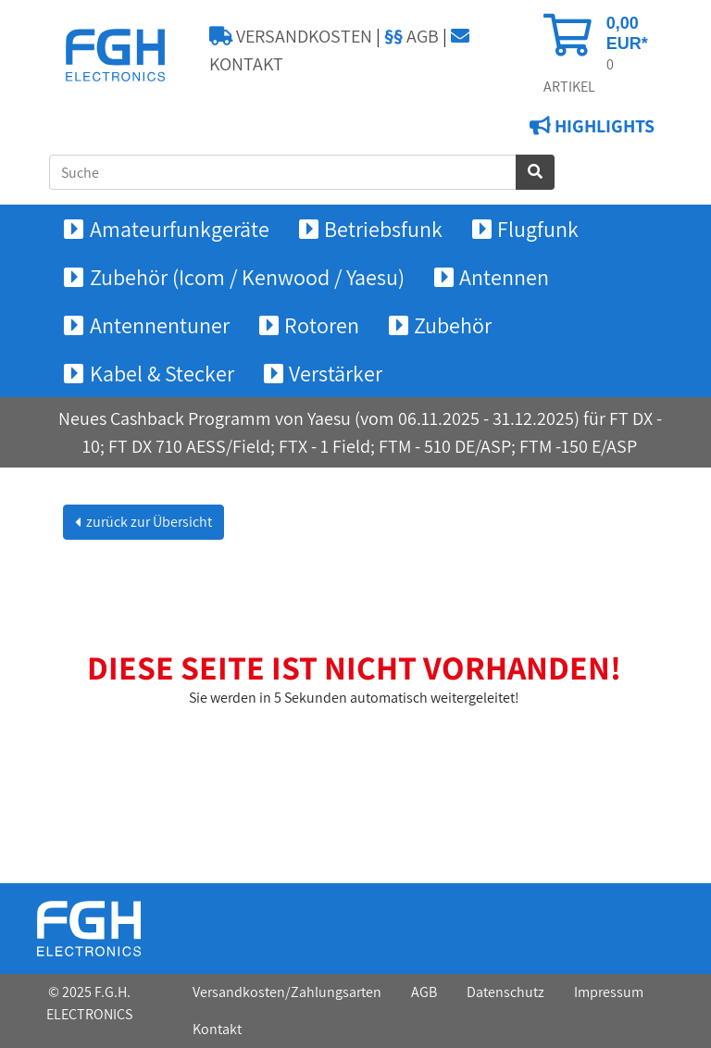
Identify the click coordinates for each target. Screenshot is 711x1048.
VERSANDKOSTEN (290, 36)
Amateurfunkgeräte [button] (179, 228)
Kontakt (217, 1029)
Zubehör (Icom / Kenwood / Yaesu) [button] (247, 277)
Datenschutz (505, 992)
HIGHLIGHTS (603, 126)
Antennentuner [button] (160, 325)
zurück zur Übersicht (147, 521)
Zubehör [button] (453, 325)
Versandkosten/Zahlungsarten (287, 992)
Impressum (608, 992)
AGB (411, 36)
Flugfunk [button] (538, 228)
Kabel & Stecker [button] (162, 373)
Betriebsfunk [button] (383, 228)
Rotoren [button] (321, 325)
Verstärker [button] (335, 373)
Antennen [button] (504, 277)
